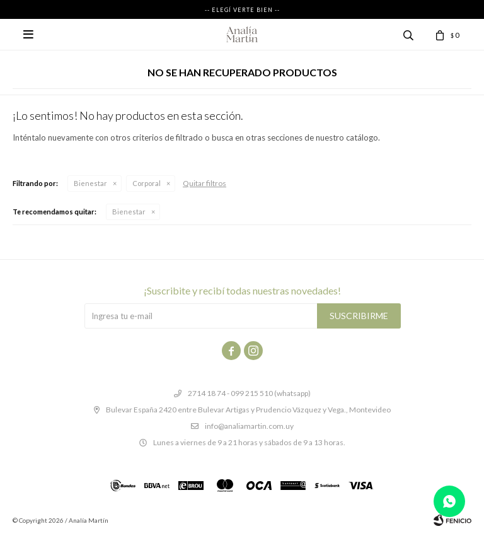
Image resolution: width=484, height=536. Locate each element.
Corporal (146, 183)
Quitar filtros (204, 183)
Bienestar (90, 183)
